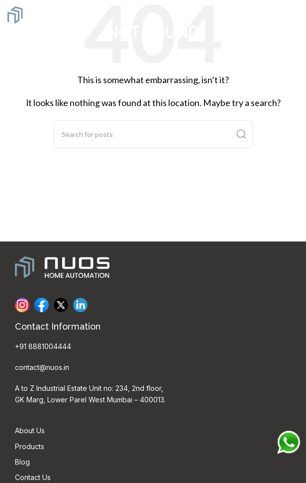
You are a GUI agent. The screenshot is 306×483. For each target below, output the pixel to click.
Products (29, 446)
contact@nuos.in (42, 367)
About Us (30, 430)
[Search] (153, 134)
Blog (22, 462)
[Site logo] (44, 13)
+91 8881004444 (43, 346)
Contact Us (33, 477)
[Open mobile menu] (294, 15)
